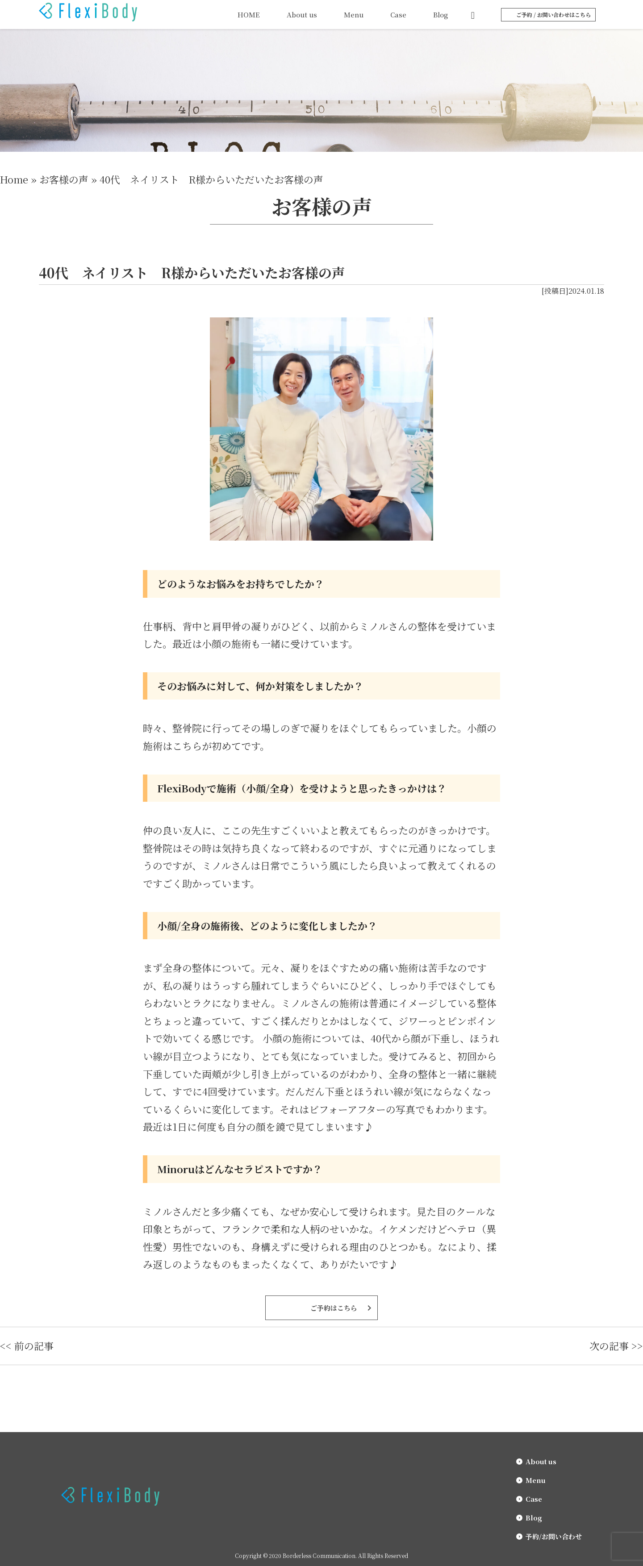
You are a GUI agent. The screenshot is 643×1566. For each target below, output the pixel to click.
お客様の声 (63, 179)
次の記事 (609, 1346)
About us (302, 14)
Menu (353, 14)
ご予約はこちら (333, 1307)
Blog (440, 14)
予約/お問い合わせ (554, 1536)
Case (398, 14)
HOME (249, 14)
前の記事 (34, 1346)
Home (14, 179)
